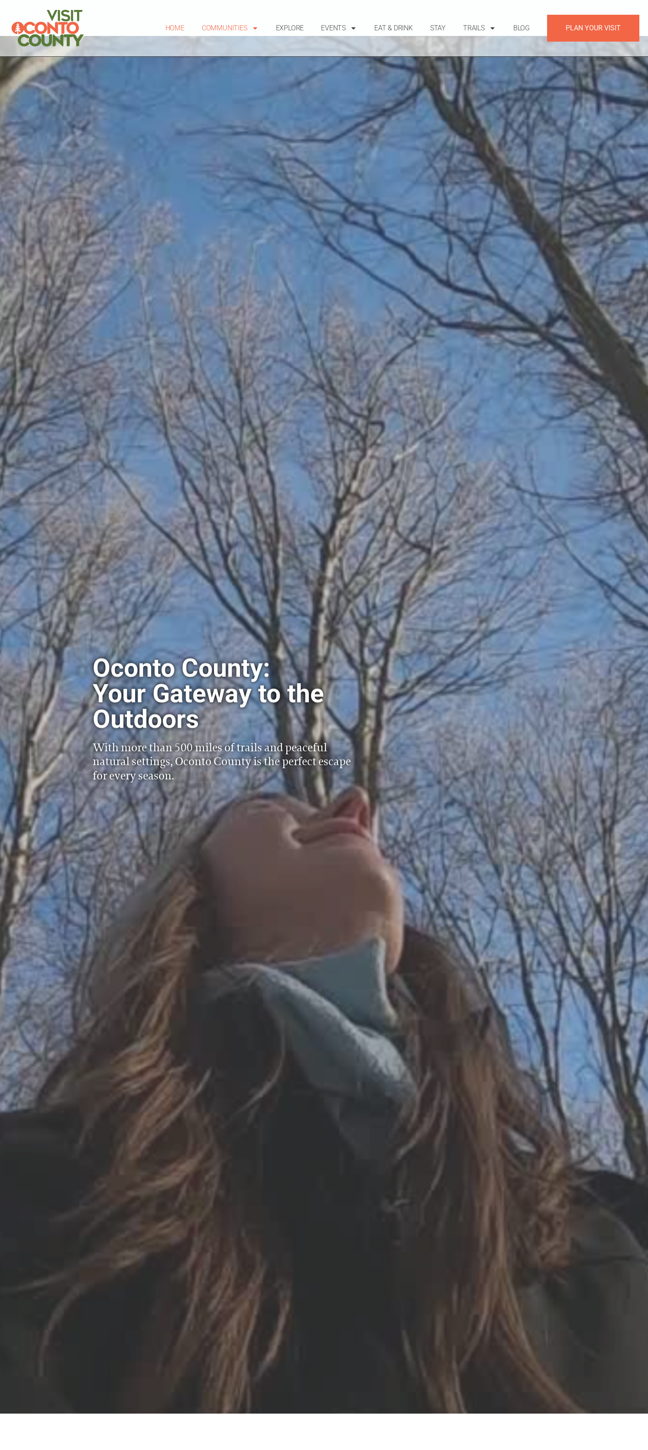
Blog (521, 28)
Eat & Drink (393, 28)
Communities (230, 28)
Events (339, 28)
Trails (479, 28)
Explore (290, 28)
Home (175, 28)
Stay (438, 28)
